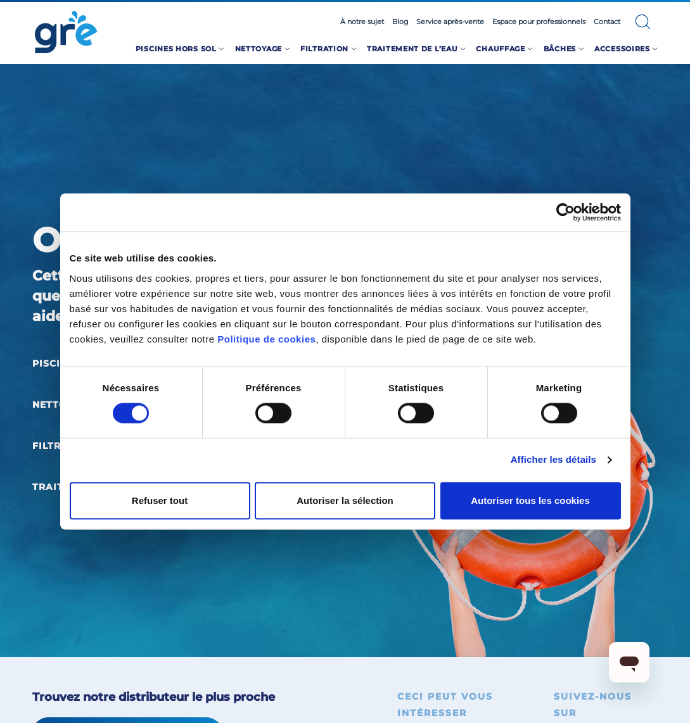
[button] (643, 22)
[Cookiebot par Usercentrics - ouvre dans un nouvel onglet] (565, 212)
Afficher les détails (553, 460)
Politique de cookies (266, 339)
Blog (400, 21)
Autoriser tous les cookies (530, 500)
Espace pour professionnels (538, 21)
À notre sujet (362, 21)
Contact (607, 21)
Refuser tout (160, 500)
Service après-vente (450, 21)
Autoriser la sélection (345, 500)
